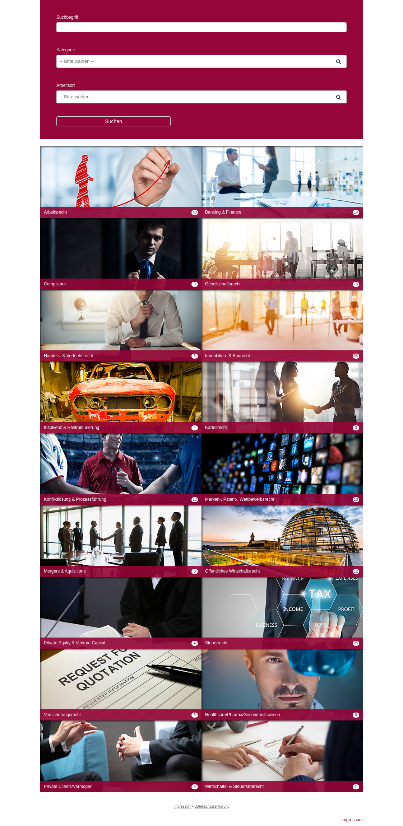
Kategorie (65, 49)
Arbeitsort (65, 85)
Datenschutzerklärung (212, 806)
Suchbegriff (67, 17)
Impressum (182, 806)
